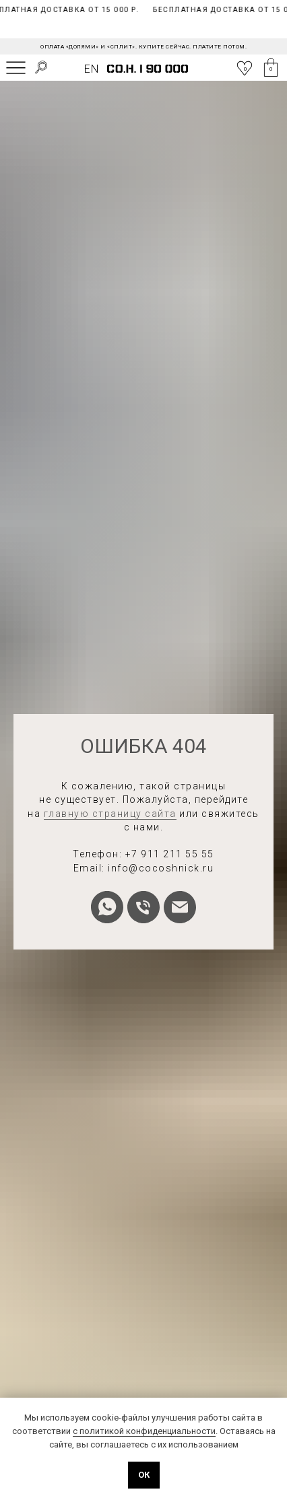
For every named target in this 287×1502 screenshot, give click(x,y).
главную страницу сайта (110, 813)
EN (91, 69)
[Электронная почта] (180, 907)
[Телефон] (143, 907)
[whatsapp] (107, 907)
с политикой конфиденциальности (144, 1431)
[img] (16, 67)
